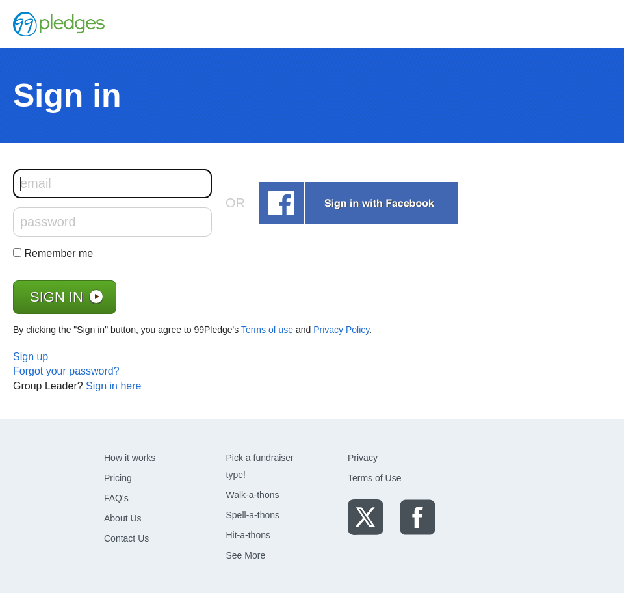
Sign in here (113, 385)
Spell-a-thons (253, 515)
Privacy (363, 458)
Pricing (118, 478)
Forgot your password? (66, 370)
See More (246, 555)
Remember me (58, 253)
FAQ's (116, 498)
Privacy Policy (341, 329)
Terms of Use (374, 478)
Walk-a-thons (253, 495)
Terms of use (267, 329)
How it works (129, 458)
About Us (123, 518)
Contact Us (126, 538)
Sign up (30, 356)
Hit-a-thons (248, 535)
